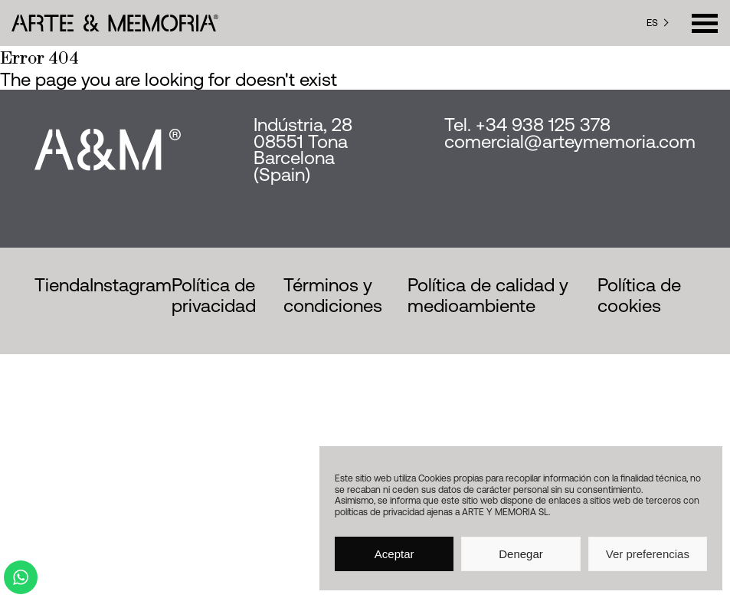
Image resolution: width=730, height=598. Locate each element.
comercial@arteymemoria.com (570, 141)
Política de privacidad (214, 295)
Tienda (62, 284)
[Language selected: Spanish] (657, 23)
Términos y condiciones (332, 295)
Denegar (521, 553)
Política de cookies (639, 295)
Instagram (131, 284)
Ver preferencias (647, 553)
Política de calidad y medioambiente (488, 295)
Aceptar (394, 553)
